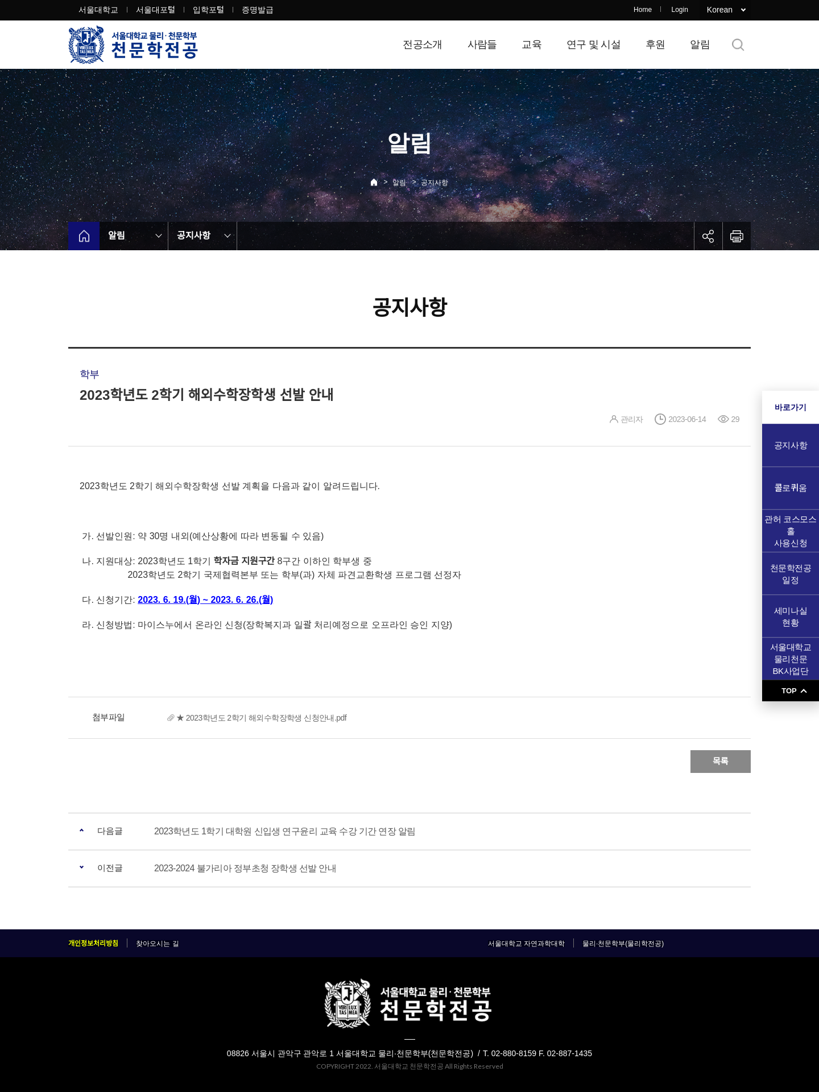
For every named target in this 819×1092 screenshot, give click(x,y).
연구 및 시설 (593, 44)
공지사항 (434, 183)
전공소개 (422, 44)
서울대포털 (155, 9)
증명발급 (258, 9)
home (84, 236)
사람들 (482, 44)
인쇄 (736, 236)
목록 (721, 761)
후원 (655, 44)
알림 (700, 44)
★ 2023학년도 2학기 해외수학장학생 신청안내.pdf (261, 717)
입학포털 (208, 9)
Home (643, 10)
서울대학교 (98, 9)
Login (679, 10)
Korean (720, 9)
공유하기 (708, 236)
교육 (531, 44)
